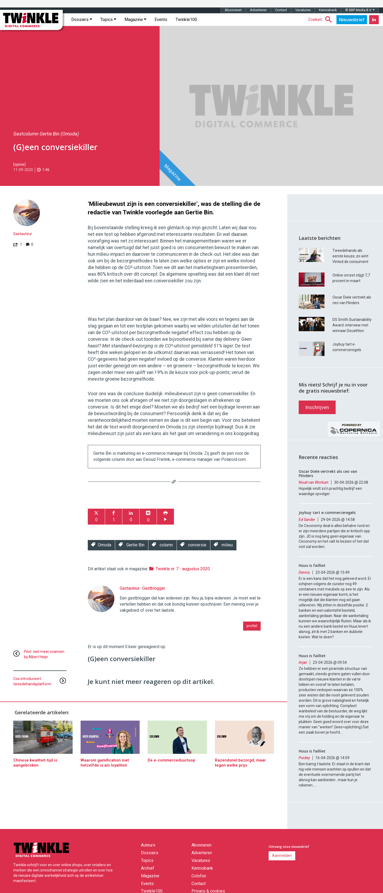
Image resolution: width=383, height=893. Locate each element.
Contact (281, 10)
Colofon (199, 875)
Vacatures (303, 10)
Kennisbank (328, 10)
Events (161, 19)
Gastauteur (22, 234)
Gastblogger (153, 588)
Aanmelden (282, 855)
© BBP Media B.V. (359, 10)
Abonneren (233, 10)
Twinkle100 (186, 19)
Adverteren (258, 10)
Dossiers (81, 19)
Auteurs (148, 845)
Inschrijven (317, 407)
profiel (252, 626)
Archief (147, 868)
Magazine (135, 19)
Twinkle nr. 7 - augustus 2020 (183, 568)
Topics (108, 19)
